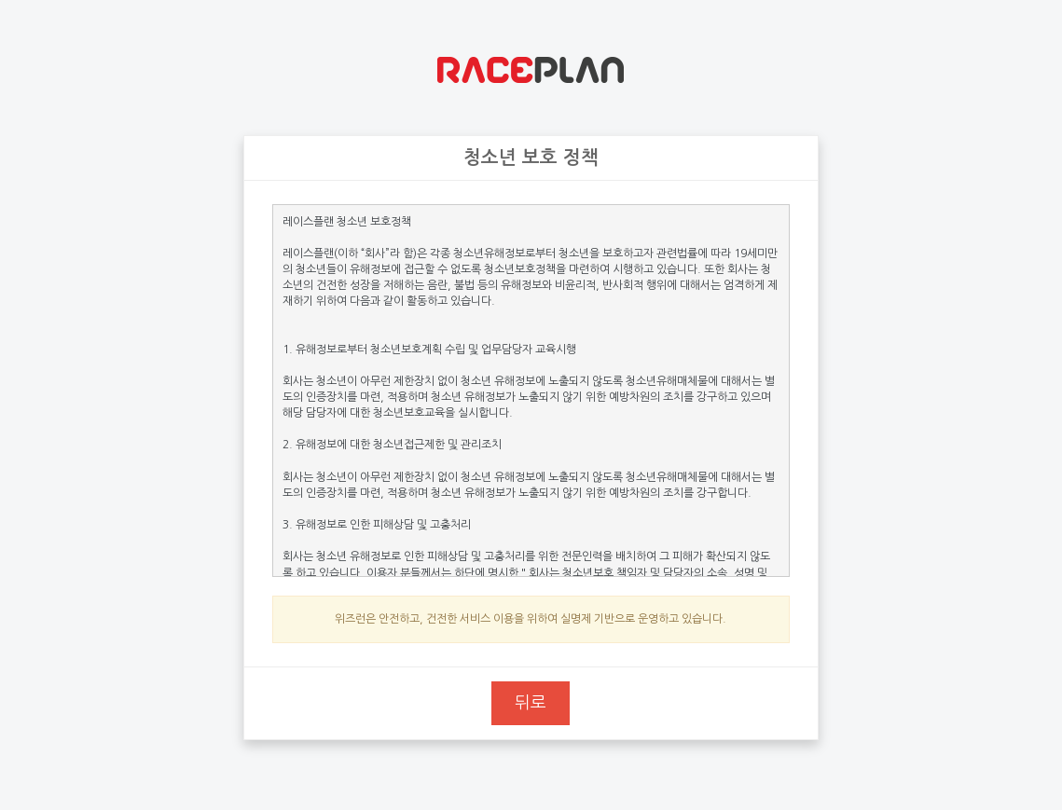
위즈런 (531, 70)
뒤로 (530, 702)
